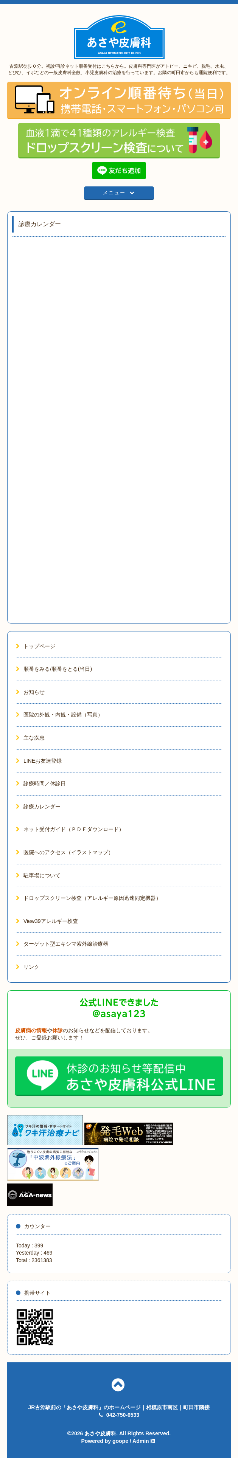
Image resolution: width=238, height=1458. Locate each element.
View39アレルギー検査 (47, 921)
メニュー (119, 192)
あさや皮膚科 (100, 1433)
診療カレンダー (38, 806)
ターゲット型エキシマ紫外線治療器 (62, 944)
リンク (27, 967)
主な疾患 (30, 738)
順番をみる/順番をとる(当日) (54, 669)
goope (120, 1441)
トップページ (35, 646)
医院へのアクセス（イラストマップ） (65, 852)
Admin (140, 1441)
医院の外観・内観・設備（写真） (59, 715)
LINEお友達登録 (39, 761)
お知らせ (30, 692)
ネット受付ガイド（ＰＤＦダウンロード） (70, 829)
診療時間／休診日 (41, 783)
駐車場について (38, 875)
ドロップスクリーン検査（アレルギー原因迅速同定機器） (88, 898)
